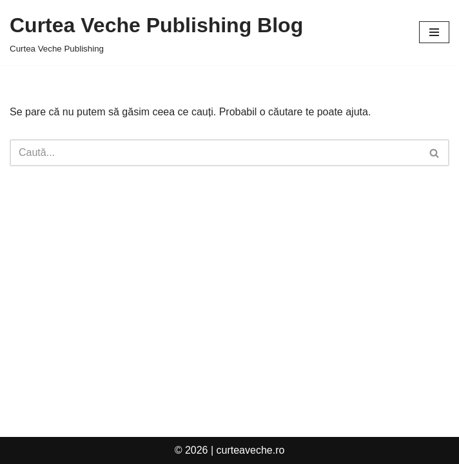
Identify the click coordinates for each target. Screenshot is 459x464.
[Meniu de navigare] (434, 32)
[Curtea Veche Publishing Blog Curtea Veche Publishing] (156, 32)
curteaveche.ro (251, 450)
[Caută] (215, 152)
